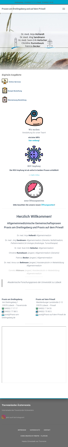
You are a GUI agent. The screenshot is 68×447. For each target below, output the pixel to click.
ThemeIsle (42, 441)
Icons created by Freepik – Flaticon (34, 436)
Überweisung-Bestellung (14, 100)
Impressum (22, 430)
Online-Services (11, 82)
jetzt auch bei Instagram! (15, 417)
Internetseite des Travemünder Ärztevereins (18, 410)
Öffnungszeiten (47, 205)
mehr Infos (35, 175)
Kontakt (47, 430)
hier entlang (34, 140)
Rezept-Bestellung (12, 91)
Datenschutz (35, 430)
